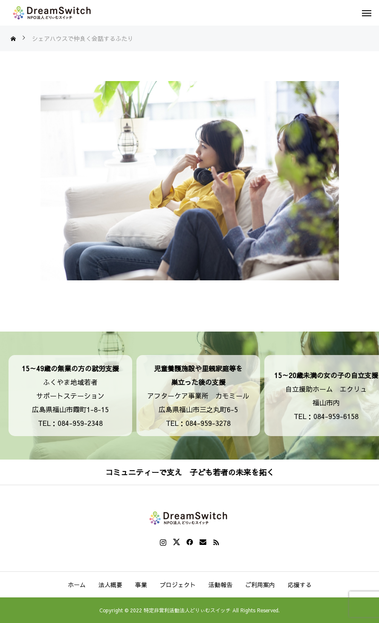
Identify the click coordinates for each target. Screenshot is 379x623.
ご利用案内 (260, 584)
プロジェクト (178, 584)
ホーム (77, 584)
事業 (141, 584)
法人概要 (110, 584)
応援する (300, 584)
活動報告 (220, 584)
